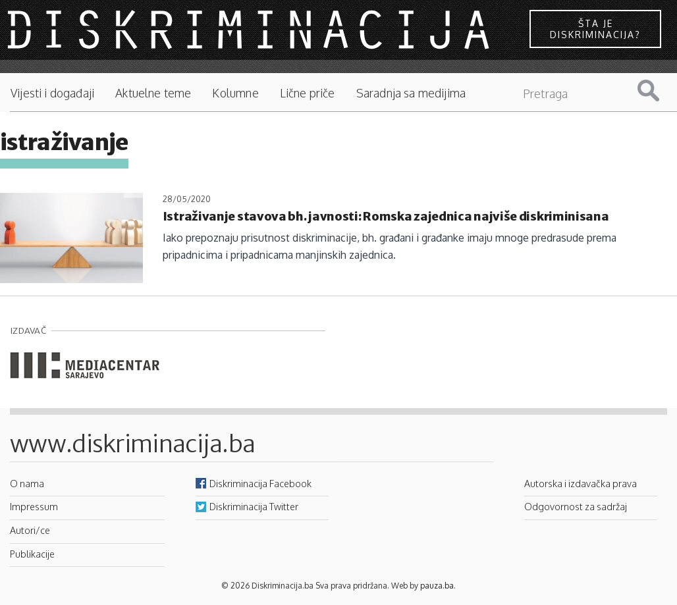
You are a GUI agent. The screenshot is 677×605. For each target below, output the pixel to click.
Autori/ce (30, 530)
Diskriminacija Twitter (253, 506)
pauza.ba (437, 586)
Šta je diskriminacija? (595, 29)
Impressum (34, 506)
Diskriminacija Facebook (260, 483)
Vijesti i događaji (52, 93)
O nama (27, 483)
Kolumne (235, 93)
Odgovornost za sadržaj (575, 506)
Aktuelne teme (153, 93)
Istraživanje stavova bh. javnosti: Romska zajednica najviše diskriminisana (386, 216)
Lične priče (307, 93)
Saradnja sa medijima (411, 93)
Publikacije (32, 554)
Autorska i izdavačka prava (580, 483)
